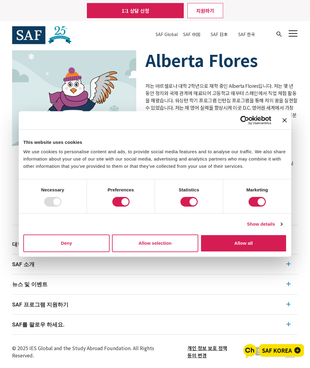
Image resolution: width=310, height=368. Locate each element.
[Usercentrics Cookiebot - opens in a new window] (244, 120)
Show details (261, 224)
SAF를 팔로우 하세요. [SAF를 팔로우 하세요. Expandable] (151, 324)
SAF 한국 (246, 34)
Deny (66, 243)
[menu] (155, 284)
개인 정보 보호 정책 (207, 348)
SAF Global (167, 34)
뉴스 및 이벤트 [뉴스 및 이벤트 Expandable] (151, 284)
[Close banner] (284, 120)
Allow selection (154, 243)
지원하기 (205, 10)
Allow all (243, 243)
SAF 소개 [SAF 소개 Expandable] (151, 264)
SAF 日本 (219, 34)
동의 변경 (197, 355)
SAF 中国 (191, 34)
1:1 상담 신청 (135, 10)
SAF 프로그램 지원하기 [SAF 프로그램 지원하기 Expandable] (151, 304)
